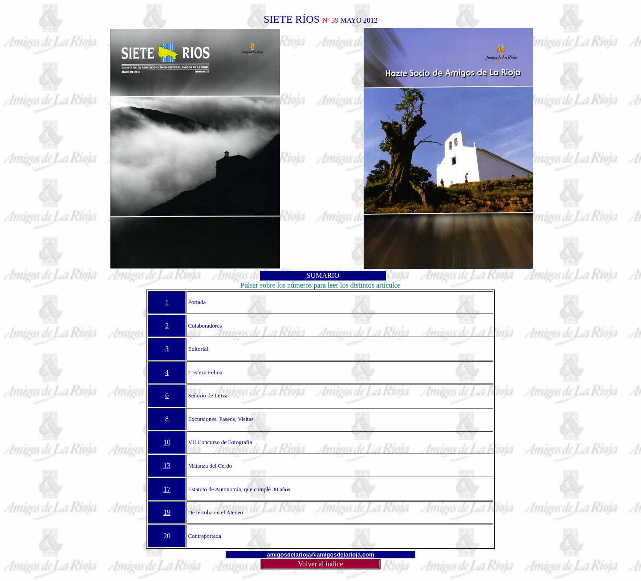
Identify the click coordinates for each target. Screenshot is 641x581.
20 (166, 536)
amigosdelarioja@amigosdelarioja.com (320, 554)
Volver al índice (320, 564)
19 (166, 512)
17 (166, 489)
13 (166, 465)
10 (166, 442)
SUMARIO (323, 275)
